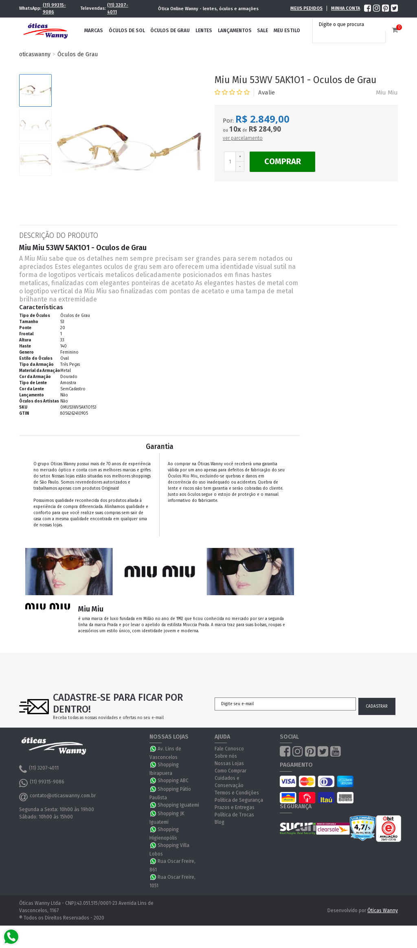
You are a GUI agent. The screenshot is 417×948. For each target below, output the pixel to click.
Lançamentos (235, 30)
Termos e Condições (237, 793)
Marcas (93, 30)
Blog (219, 822)
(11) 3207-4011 (117, 8)
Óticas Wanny (382, 910)
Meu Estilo (287, 30)
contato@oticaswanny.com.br (57, 797)
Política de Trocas (234, 815)
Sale (262, 30)
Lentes (203, 30)
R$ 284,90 (264, 129)
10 (235, 129)
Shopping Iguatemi (178, 805)
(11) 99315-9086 (54, 8)
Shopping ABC (173, 780)
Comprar (282, 161)
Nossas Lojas (229, 763)
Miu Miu (387, 92)
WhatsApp (153, 748)
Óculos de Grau (170, 30)
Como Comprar (230, 771)
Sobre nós (226, 756)
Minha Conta (345, 8)
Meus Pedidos (306, 8)
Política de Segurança (239, 800)
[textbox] (351, 24)
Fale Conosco (229, 749)
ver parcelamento (243, 138)
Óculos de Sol (127, 30)
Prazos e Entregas (235, 807)
